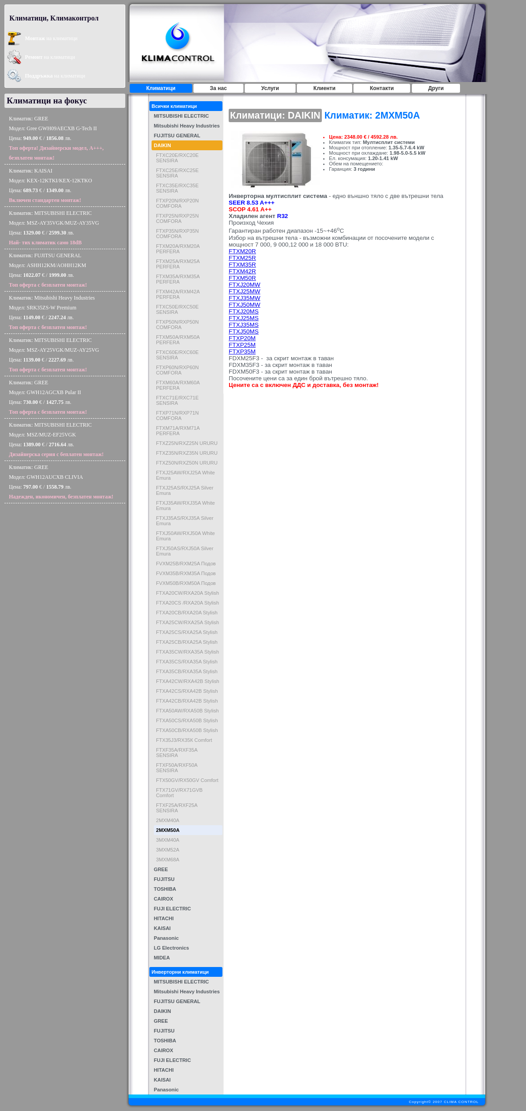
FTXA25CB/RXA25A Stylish (187, 642)
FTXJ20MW (244, 284)
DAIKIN (162, 145)
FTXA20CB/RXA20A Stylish (187, 612)
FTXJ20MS (244, 311)
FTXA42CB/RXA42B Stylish (187, 701)
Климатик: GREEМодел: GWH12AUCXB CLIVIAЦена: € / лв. (61, 482)
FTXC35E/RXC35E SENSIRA (177, 188)
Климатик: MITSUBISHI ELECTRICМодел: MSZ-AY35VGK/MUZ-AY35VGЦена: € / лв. (54, 228)
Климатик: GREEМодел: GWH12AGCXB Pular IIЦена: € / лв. (48, 397)
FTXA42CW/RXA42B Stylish (187, 681)
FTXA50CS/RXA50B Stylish (187, 720)
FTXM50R (242, 278)
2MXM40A (167, 820)
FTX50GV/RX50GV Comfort (187, 780)
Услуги (270, 88)
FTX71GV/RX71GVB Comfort (179, 792)
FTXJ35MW (244, 298)
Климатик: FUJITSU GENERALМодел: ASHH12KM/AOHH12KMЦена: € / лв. (48, 270)
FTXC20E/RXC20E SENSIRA (177, 157)
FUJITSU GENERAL (177, 135)
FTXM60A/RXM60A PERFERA (178, 385)
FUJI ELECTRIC (172, 908)
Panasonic (166, 938)
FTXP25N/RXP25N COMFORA (177, 218)
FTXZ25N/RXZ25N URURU (187, 443)
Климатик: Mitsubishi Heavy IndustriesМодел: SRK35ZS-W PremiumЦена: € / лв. (52, 312)
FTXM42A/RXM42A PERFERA (178, 294)
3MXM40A (167, 840)
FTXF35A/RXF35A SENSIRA (176, 752)
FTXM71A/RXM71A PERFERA (178, 430)
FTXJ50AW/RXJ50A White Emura (185, 536)
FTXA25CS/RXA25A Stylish (187, 632)
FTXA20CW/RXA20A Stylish (187, 593)
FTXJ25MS (244, 318)
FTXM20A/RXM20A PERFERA (178, 248)
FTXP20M (242, 338)
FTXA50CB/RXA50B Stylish (187, 730)
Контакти (382, 88)
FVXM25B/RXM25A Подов (186, 563)
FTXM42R (242, 271)
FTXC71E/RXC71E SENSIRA (177, 400)
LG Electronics (171, 948)
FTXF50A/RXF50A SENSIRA (176, 767)
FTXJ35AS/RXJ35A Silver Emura (185, 520)
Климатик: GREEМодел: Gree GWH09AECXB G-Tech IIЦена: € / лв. (56, 138)
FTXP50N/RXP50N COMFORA (177, 324)
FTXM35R (242, 264)
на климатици (51, 38)
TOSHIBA (165, 889)
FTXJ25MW (244, 291)
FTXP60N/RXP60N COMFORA (177, 370)
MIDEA (162, 957)
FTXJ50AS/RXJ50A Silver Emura (185, 551)
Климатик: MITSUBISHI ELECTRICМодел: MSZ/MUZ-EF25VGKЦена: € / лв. (56, 439)
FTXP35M (242, 351)
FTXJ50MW (244, 304)
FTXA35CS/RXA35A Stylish (187, 661)
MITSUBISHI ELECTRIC (181, 116)
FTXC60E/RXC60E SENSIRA (177, 355)
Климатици (161, 88)
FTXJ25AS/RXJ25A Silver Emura (185, 490)
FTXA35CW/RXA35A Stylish (187, 651)
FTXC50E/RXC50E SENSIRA (177, 309)
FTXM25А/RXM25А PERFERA (178, 264)
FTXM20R (242, 251)
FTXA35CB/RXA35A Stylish (187, 671)
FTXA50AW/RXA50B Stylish (187, 710)
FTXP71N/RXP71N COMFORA (177, 415)
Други (436, 88)
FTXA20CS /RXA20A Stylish (187, 602)
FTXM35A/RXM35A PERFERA (178, 279)
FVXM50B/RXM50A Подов (186, 583)
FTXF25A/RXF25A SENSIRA (176, 807)
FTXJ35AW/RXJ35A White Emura (185, 505)
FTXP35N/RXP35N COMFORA (177, 233)
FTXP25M (242, 345)
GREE (161, 869)
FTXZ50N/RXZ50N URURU (187, 462)
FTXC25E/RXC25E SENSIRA (177, 173)
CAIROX (163, 898)
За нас (218, 88)
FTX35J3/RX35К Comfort (184, 740)
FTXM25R (242, 258)
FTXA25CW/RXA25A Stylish (187, 622)
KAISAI (162, 928)
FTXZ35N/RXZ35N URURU (187, 453)
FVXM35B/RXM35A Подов (186, 573)
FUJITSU (164, 879)
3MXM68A (167, 859)
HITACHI (164, 918)
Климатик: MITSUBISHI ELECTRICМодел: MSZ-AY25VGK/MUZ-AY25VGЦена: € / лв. (54, 355)
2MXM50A (168, 830)
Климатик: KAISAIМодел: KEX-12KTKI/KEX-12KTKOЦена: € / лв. (50, 185)
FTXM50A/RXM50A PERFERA (178, 339)
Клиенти (324, 88)
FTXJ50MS (244, 331)
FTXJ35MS (244, 324)
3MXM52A (167, 849)
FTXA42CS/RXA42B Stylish (187, 691)
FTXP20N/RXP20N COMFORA (177, 203)
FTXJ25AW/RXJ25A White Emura (185, 475)
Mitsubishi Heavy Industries (187, 125)
